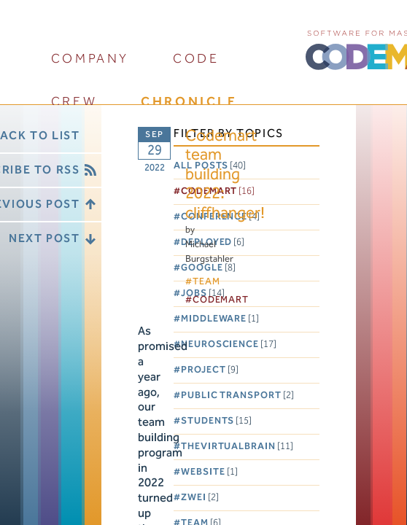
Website (209, 472)
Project (209, 370)
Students (216, 421)
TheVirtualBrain (237, 446)
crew (74, 101)
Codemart (218, 191)
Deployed (212, 242)
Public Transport (237, 395)
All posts (210, 166)
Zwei (200, 497)
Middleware (220, 319)
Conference (220, 217)
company (90, 58)
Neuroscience (228, 344)
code (196, 58)
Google (208, 268)
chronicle (189, 101)
